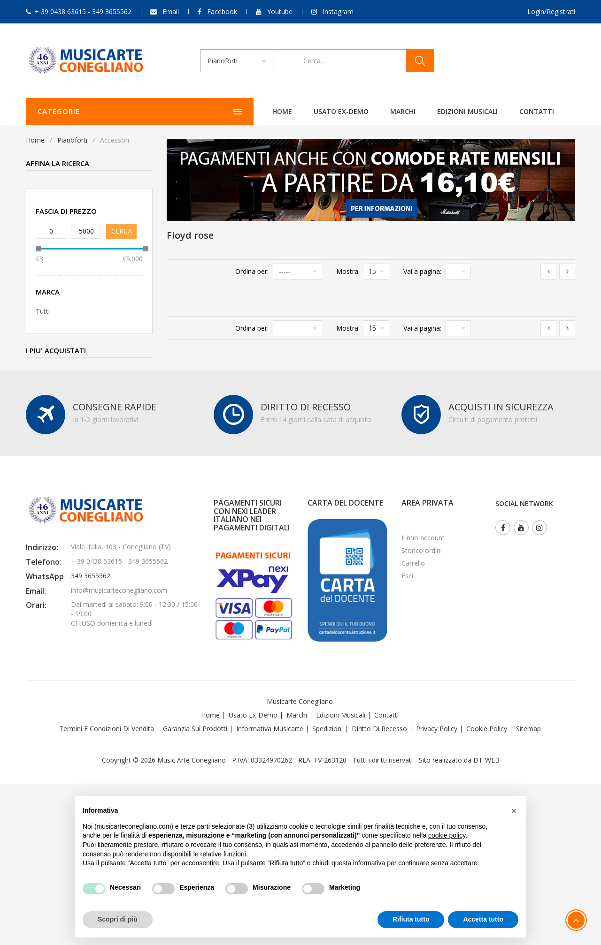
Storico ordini (421, 550)
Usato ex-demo (230, 111)
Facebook (222, 11)
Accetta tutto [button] (483, 919)
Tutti (43, 311)
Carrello (413, 563)
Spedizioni (327, 728)
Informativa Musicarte (269, 728)
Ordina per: (252, 271)
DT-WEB (486, 760)
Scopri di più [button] (118, 919)
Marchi (292, 111)
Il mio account (423, 537)
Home (172, 111)
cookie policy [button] (446, 835)
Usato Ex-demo (253, 715)
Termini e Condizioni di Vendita (106, 728)
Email (170, 11)
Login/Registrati (551, 11)
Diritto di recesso (379, 728)
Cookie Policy (486, 728)
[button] (513, 810)
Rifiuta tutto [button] (411, 919)
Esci (407, 575)
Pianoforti (72, 140)
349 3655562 (90, 575)
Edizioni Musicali (357, 111)
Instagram (338, 11)
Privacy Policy (436, 728)
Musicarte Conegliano (300, 701)
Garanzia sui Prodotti (195, 728)
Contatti (426, 111)
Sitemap (528, 728)
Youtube (280, 11)
